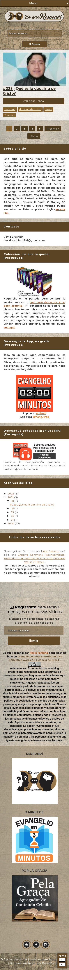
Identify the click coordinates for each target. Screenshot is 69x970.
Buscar (34, 44)
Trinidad (9, 115)
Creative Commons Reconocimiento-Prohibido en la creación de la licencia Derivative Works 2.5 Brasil (34, 558)
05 (13, 512)
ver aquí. (9, 327)
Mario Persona (50, 551)
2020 (11, 523)
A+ (62, 959)
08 (13, 501)
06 (12, 508)
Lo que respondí (13, 653)
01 (12, 519)
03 (13, 515)
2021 (11, 497)
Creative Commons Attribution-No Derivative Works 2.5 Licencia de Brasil (35, 658)
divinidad (9, 109)
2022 (11, 493)
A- (62, 964)
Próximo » (53, 128)
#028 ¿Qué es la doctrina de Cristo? (32, 504)
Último (34, 136)
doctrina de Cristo (30, 109)
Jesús (48, 109)
